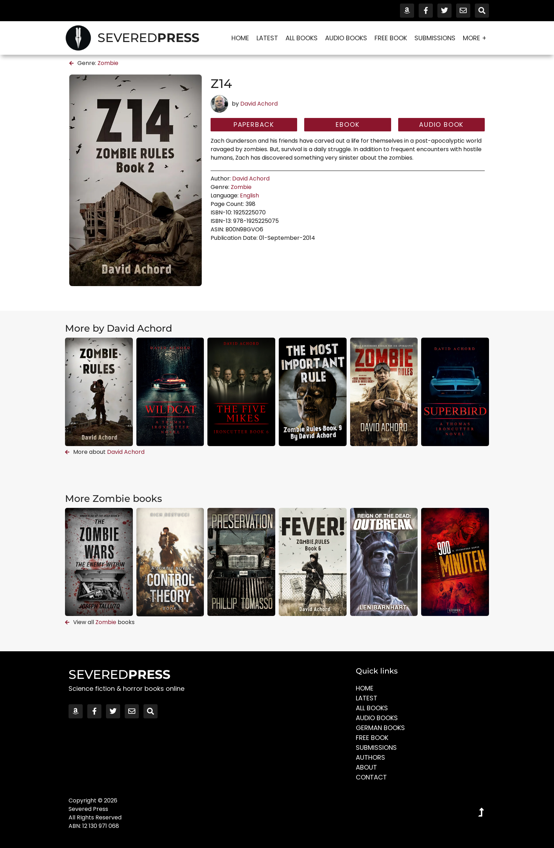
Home (240, 38)
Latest (267, 38)
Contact (371, 777)
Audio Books (346, 38)
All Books (301, 38)
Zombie (108, 63)
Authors (370, 757)
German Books (380, 727)
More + (475, 38)
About (366, 767)
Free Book (391, 38)
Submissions (434, 38)
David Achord (259, 104)
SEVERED (148, 37)
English (249, 195)
